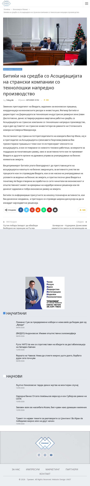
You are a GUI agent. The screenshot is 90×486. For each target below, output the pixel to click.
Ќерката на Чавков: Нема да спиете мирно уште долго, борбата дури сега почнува (48, 357)
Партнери (72, 469)
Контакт (45, 473)
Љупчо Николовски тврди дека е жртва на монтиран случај (47, 385)
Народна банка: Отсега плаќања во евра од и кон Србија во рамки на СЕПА (51, 397)
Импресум (33, 469)
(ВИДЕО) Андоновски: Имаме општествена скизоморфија (46, 333)
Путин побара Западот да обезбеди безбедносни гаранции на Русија (20, 226)
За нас (16, 469)
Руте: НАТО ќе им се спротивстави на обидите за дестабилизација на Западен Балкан (50, 345)
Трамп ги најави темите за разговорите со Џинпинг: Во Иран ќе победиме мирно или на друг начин (49, 419)
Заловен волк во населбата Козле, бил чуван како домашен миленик (51, 407)
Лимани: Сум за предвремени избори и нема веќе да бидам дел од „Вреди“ (51, 323)
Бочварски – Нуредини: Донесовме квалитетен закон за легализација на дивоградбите (69, 228)
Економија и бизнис (13, 69)
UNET (68, 479)
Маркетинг (53, 469)
